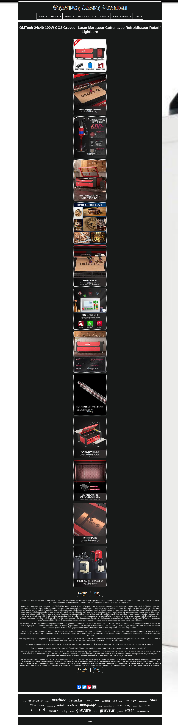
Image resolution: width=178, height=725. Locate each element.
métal (60, 705)
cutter (53, 711)
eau (115, 700)
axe (120, 701)
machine (59, 699)
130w (147, 705)
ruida (119, 705)
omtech (39, 710)
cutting (64, 711)
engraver (143, 701)
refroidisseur (109, 706)
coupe (47, 701)
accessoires (51, 706)
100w (32, 705)
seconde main (143, 711)
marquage (88, 705)
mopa (135, 706)
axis (24, 701)
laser (129, 710)
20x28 (100, 706)
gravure (83, 710)
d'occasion (75, 700)
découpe (131, 700)
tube (140, 706)
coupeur (106, 701)
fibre (153, 700)
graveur (107, 710)
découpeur (35, 700)
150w (72, 712)
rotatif (127, 705)
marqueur (92, 700)
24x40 (41, 705)
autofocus (72, 705)
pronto (120, 712)
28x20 (95, 712)
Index (90, 721)
